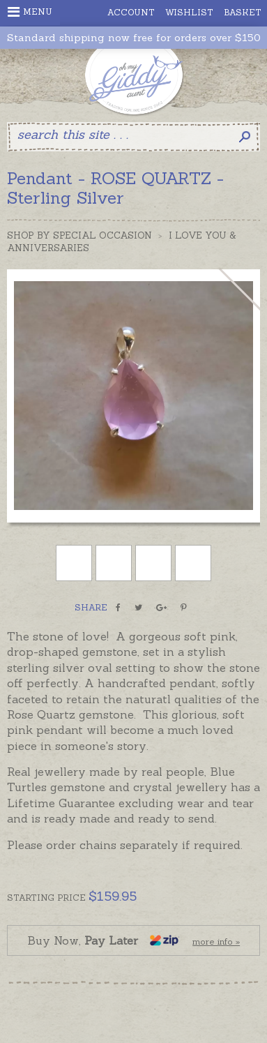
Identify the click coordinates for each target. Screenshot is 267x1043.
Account (131, 12)
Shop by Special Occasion (79, 235)
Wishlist (189, 12)
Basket (242, 12)
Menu (30, 12)
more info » (216, 941)
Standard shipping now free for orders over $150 (134, 38)
